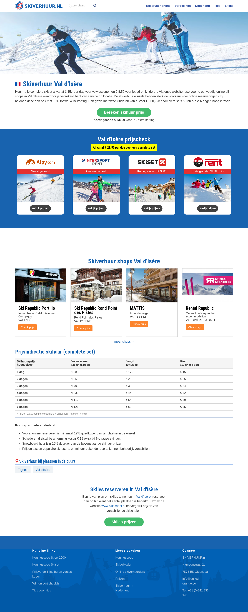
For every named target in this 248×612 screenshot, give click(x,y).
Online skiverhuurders (130, 571)
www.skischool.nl (113, 506)
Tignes (22, 470)
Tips (217, 6)
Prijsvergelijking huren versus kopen (52, 574)
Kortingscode (124, 557)
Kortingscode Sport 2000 (49, 557)
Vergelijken (183, 6)
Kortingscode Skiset (45, 564)
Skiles (229, 6)
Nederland (202, 6)
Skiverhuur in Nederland (124, 588)
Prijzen (120, 578)
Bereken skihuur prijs (124, 112)
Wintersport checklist (46, 583)
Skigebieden (123, 564)
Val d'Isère (43, 470)
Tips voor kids (41, 590)
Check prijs (27, 327)
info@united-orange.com (191, 581)
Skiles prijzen (124, 522)
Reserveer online (158, 6)
